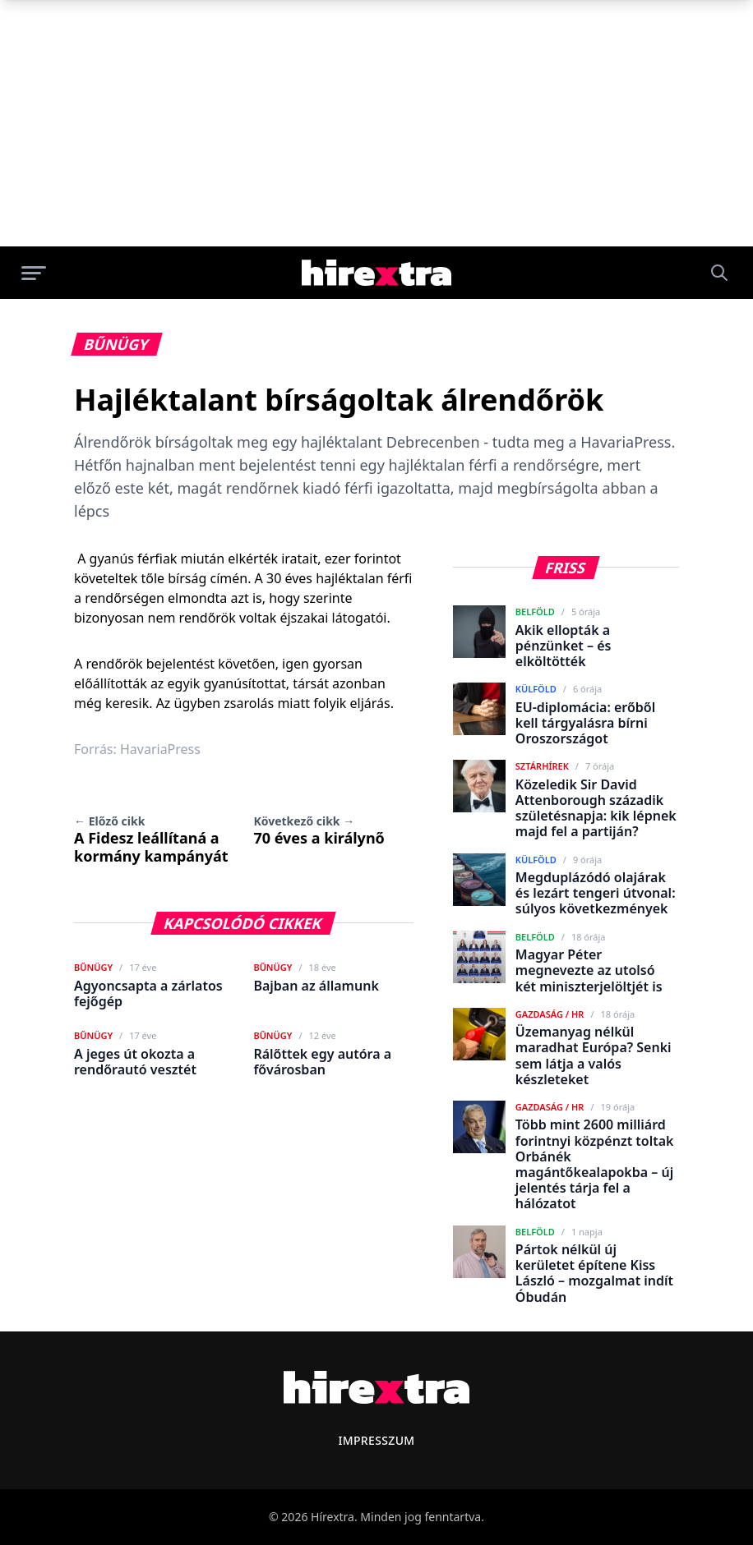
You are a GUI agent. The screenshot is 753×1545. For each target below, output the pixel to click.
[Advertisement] (376, 123)
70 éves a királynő (318, 830)
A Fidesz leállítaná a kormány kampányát (151, 839)
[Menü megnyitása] (33, 272)
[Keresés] (719, 272)
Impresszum (376, 1440)
